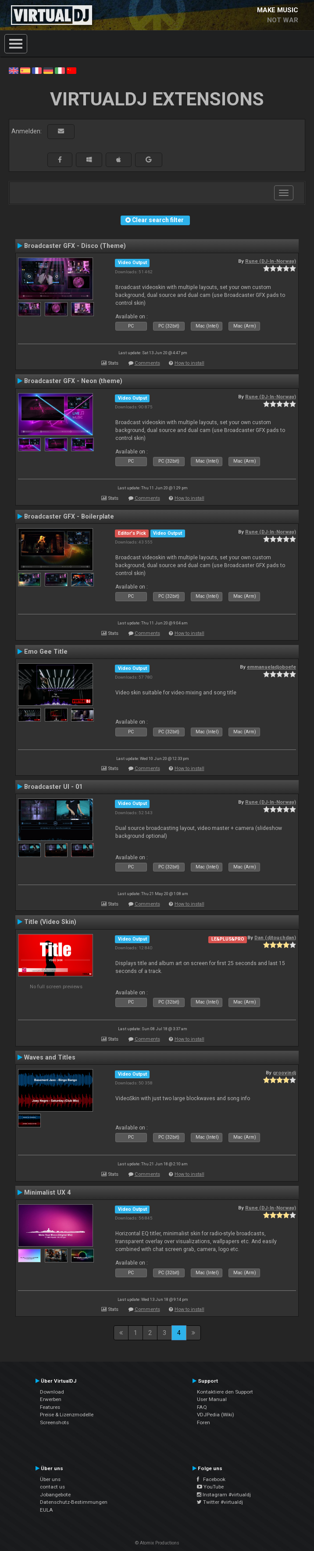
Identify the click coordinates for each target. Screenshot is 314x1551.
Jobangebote (55, 1495)
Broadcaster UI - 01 (53, 786)
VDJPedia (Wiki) (215, 1415)
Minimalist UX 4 (47, 1192)
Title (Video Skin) (50, 921)
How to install (189, 363)
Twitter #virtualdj (220, 1502)
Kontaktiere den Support (225, 1392)
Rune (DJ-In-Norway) (270, 261)
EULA (46, 1510)
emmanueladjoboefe (271, 667)
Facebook (211, 1479)
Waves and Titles (49, 1057)
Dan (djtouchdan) (275, 937)
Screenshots (54, 1422)
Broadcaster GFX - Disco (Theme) (75, 245)
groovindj (284, 1073)
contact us (52, 1487)
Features (50, 1407)
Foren (203, 1422)
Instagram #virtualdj (224, 1495)
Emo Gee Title (46, 651)
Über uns (50, 1479)
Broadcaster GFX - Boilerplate (69, 516)
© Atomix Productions (157, 1543)
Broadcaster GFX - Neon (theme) (73, 380)
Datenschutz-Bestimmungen (73, 1502)
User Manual (212, 1399)
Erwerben (50, 1399)
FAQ (202, 1407)
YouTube (210, 1487)
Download (52, 1392)
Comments (147, 363)
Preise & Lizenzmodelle (66, 1415)
